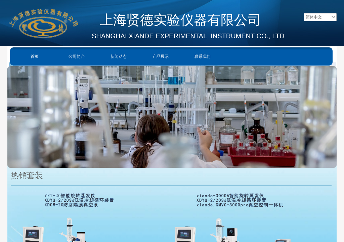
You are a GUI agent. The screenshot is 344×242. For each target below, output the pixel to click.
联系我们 (203, 56)
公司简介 (77, 56)
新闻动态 (119, 56)
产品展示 (161, 56)
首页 (35, 56)
